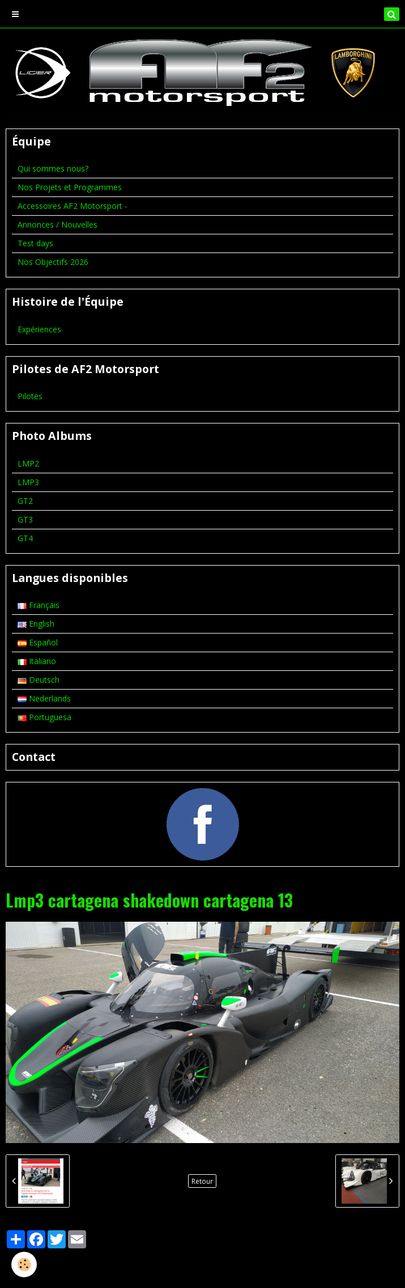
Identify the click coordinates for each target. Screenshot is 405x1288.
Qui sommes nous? (53, 168)
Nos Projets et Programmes (70, 187)
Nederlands (44, 698)
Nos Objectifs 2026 (53, 261)
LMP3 (28, 482)
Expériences (39, 329)
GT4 (25, 538)
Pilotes (30, 396)
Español (38, 642)
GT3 (25, 519)
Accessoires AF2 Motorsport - (72, 205)
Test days (35, 243)
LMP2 (28, 463)
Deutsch (38, 679)
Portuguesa (44, 717)
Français (38, 605)
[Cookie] (24, 1264)
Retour (202, 1181)
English (36, 623)
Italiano (37, 661)
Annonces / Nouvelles (57, 224)
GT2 (25, 500)
